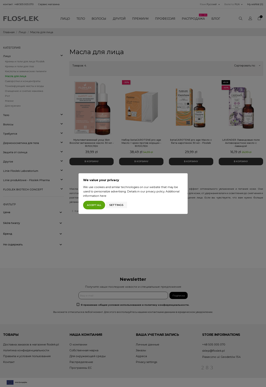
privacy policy (155, 191)
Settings (116, 205)
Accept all (94, 205)
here (103, 196)
